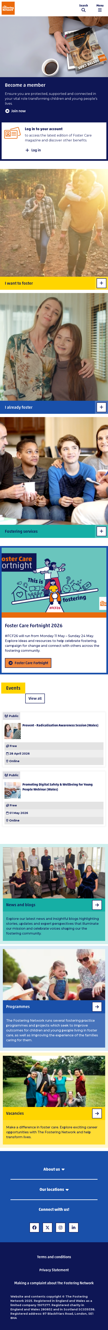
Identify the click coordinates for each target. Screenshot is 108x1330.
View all (35, 698)
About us (54, 1169)
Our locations (54, 1189)
